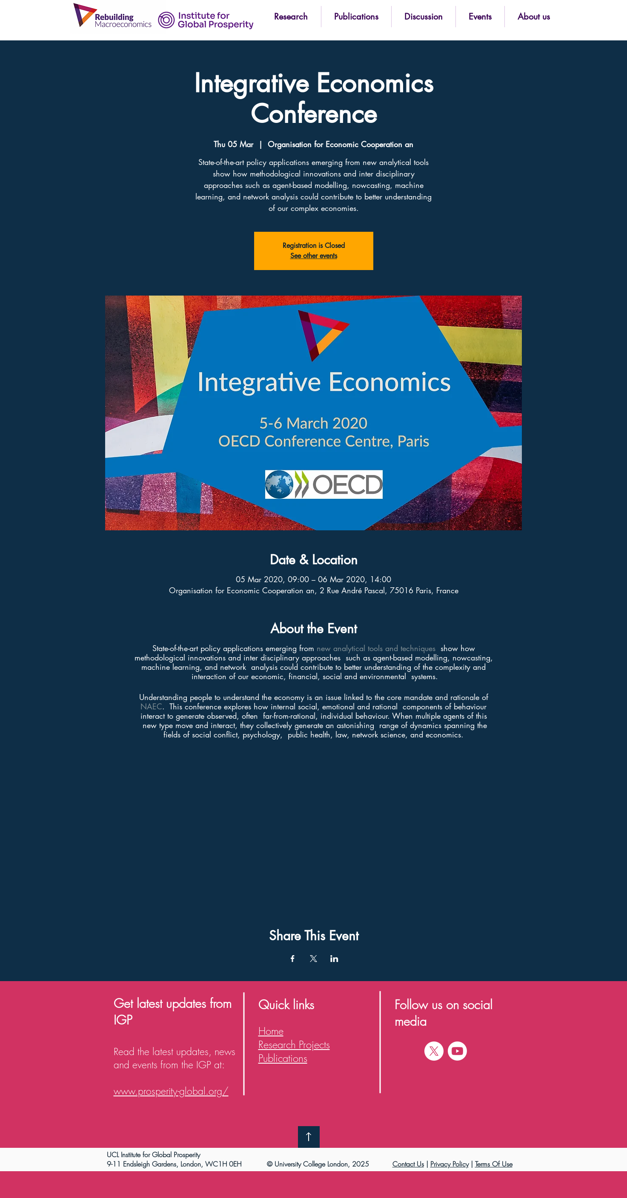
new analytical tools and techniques (376, 648)
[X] (434, 1051)
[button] (291, 16)
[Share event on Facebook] (293, 958)
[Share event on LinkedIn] (334, 958)
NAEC (151, 706)
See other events (313, 255)
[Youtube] (457, 1051)
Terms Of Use (493, 1164)
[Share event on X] (313, 958)
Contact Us (408, 1164)
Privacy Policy (449, 1164)
